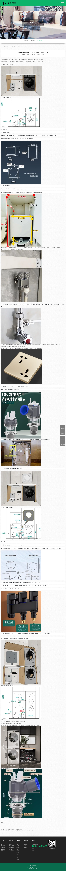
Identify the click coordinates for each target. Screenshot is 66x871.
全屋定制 (26, 40)
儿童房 (17, 859)
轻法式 (17, 847)
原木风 (17, 854)
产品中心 (11, 840)
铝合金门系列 (11, 849)
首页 (10, 52)
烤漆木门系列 (11, 847)
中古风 (17, 845)
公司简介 (3, 844)
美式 (17, 855)
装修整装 (33, 40)
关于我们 (3, 840)
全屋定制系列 (11, 844)
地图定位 (34, 840)
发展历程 (3, 847)
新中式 (17, 852)
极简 (17, 857)
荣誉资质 (3, 850)
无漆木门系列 (11, 845)
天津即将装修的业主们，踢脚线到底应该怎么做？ (14, 835)
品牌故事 (3, 845)
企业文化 (3, 849)
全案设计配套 (11, 850)
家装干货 (14, 52)
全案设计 (40, 40)
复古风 (17, 849)
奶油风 (17, 850)
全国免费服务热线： (40, 845)
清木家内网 (35, 868)
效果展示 (19, 840)
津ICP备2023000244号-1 (34, 867)
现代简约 (18, 844)
